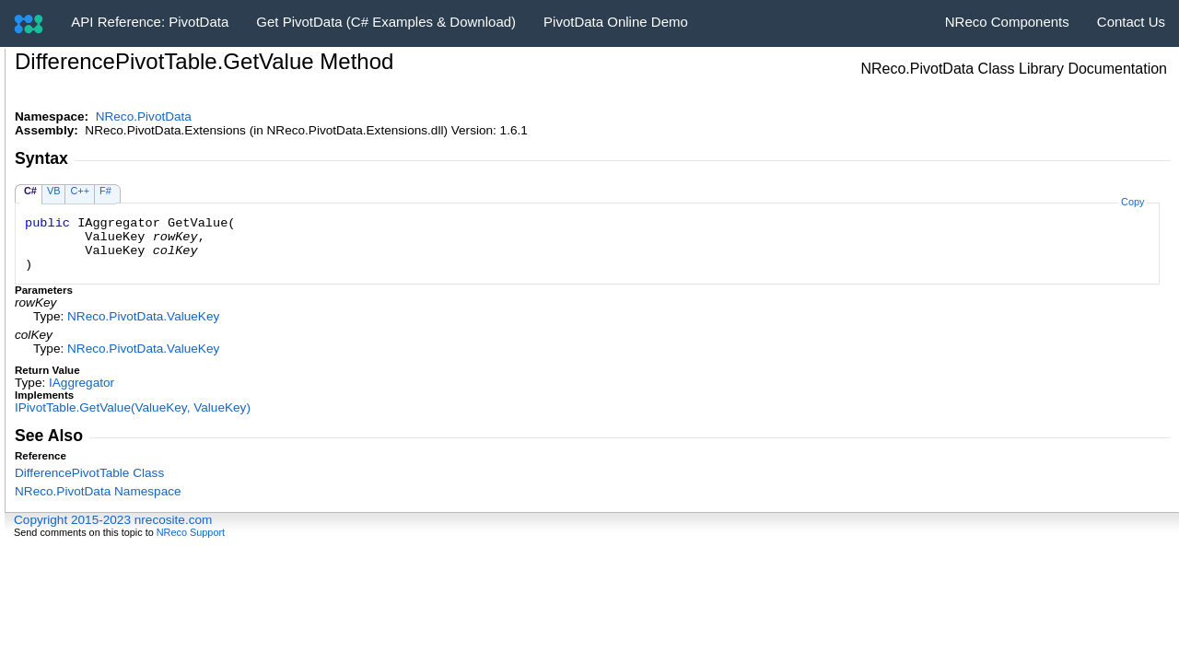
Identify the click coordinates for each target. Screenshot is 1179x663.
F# (105, 190)
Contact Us (1131, 21)
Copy (1132, 201)
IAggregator (81, 383)
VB (54, 190)
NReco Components (1007, 21)
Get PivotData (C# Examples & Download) (386, 21)
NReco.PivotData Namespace (98, 491)
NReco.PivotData (144, 116)
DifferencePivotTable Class (89, 473)
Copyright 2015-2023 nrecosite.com (113, 520)
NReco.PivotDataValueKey (143, 316)
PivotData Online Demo (615, 21)
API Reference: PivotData (149, 21)
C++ (79, 190)
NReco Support (191, 532)
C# (30, 190)
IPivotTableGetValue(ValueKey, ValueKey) (133, 407)
